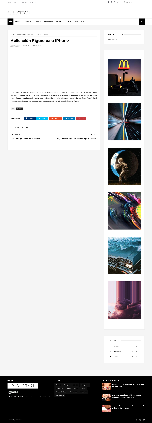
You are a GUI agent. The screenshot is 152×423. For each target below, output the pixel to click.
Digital (68, 21)
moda (76, 388)
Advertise (33, 2)
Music (59, 21)
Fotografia (84, 385)
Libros (69, 388)
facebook (122, 346)
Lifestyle (48, 21)
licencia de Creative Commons (38, 396)
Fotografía (59, 388)
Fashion (27, 21)
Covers (58, 385)
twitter (122, 356)
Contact (24, 2)
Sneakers (79, 21)
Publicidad (73, 392)
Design (38, 21)
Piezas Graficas (61, 392)
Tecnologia (21, 34)
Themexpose (19, 420)
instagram (122, 351)
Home (9, 2)
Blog (13, 396)
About (16, 2)
